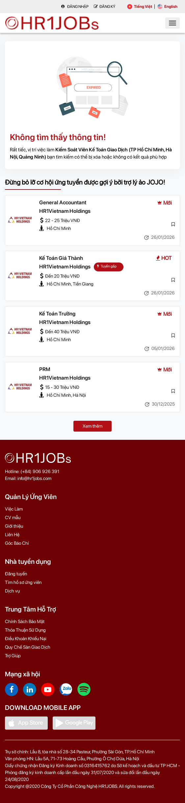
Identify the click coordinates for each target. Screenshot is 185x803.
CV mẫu (12, 517)
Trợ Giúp (13, 655)
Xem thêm (92, 426)
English (167, 6)
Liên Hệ (12, 534)
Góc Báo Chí (17, 543)
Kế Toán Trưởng (57, 314)
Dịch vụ (12, 590)
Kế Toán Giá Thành (61, 258)
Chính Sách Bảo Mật (24, 621)
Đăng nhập (75, 6)
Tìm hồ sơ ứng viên (23, 582)
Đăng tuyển (16, 573)
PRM (44, 369)
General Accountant (62, 202)
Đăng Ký (104, 6)
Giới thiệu (14, 526)
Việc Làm (14, 509)
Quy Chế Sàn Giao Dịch (27, 647)
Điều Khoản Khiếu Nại (25, 638)
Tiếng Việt (139, 6)
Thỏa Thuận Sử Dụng (25, 630)
